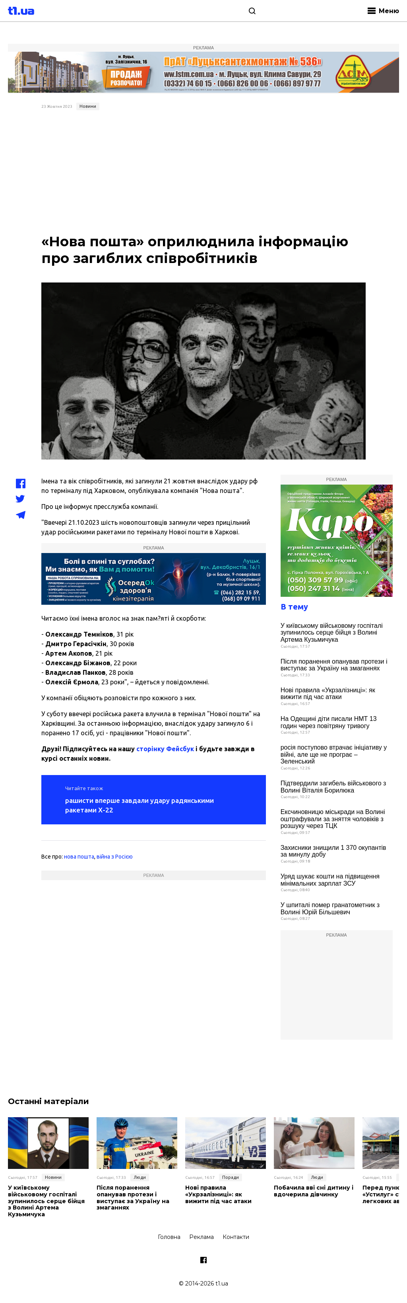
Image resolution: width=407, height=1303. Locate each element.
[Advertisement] (203, 173)
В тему (294, 606)
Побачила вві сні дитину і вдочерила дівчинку (313, 1191)
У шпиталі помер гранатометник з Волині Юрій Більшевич (330, 908)
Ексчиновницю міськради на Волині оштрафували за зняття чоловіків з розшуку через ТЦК (333, 818)
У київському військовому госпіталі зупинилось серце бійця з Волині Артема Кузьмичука (332, 632)
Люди (140, 1177)
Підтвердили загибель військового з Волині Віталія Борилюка (333, 787)
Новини (87, 106)
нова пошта (79, 856)
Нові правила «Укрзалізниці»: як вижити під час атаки (328, 694)
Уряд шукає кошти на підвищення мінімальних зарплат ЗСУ (330, 880)
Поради (230, 1177)
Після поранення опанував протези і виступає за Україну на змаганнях (334, 665)
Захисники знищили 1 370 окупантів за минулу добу (333, 851)
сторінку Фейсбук (165, 748)
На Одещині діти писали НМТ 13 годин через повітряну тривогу (329, 722)
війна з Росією (115, 856)
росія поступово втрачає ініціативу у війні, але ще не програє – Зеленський (334, 754)
